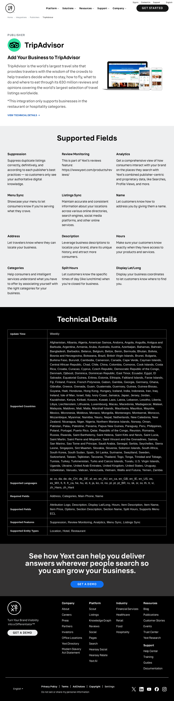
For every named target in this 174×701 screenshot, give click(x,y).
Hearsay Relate (98, 655)
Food (119, 626)
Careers (67, 615)
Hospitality (122, 632)
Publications (151, 615)
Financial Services (127, 609)
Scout (92, 609)
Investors (67, 632)
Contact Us (145, 3)
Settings (110, 686)
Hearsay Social (98, 649)
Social (93, 632)
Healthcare (123, 615)
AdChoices (79, 686)
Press (65, 620)
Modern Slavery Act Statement (71, 650)
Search (93, 643)
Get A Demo (87, 584)
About (65, 609)
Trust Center (151, 632)
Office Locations (72, 638)
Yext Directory (70, 643)
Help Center (150, 651)
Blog (146, 609)
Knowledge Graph (100, 620)
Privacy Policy (49, 686)
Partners (67, 626)
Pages (93, 638)
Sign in (135, 3)
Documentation (152, 668)
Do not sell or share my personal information (65, 692)
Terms (65, 686)
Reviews (94, 626)
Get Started (152, 8)
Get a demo (22, 633)
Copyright (94, 686)
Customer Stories (154, 620)
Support (156, 3)
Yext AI (93, 661)
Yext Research (152, 638)
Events (147, 626)
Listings (94, 615)
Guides (147, 662)
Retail (119, 620)
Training (148, 657)
